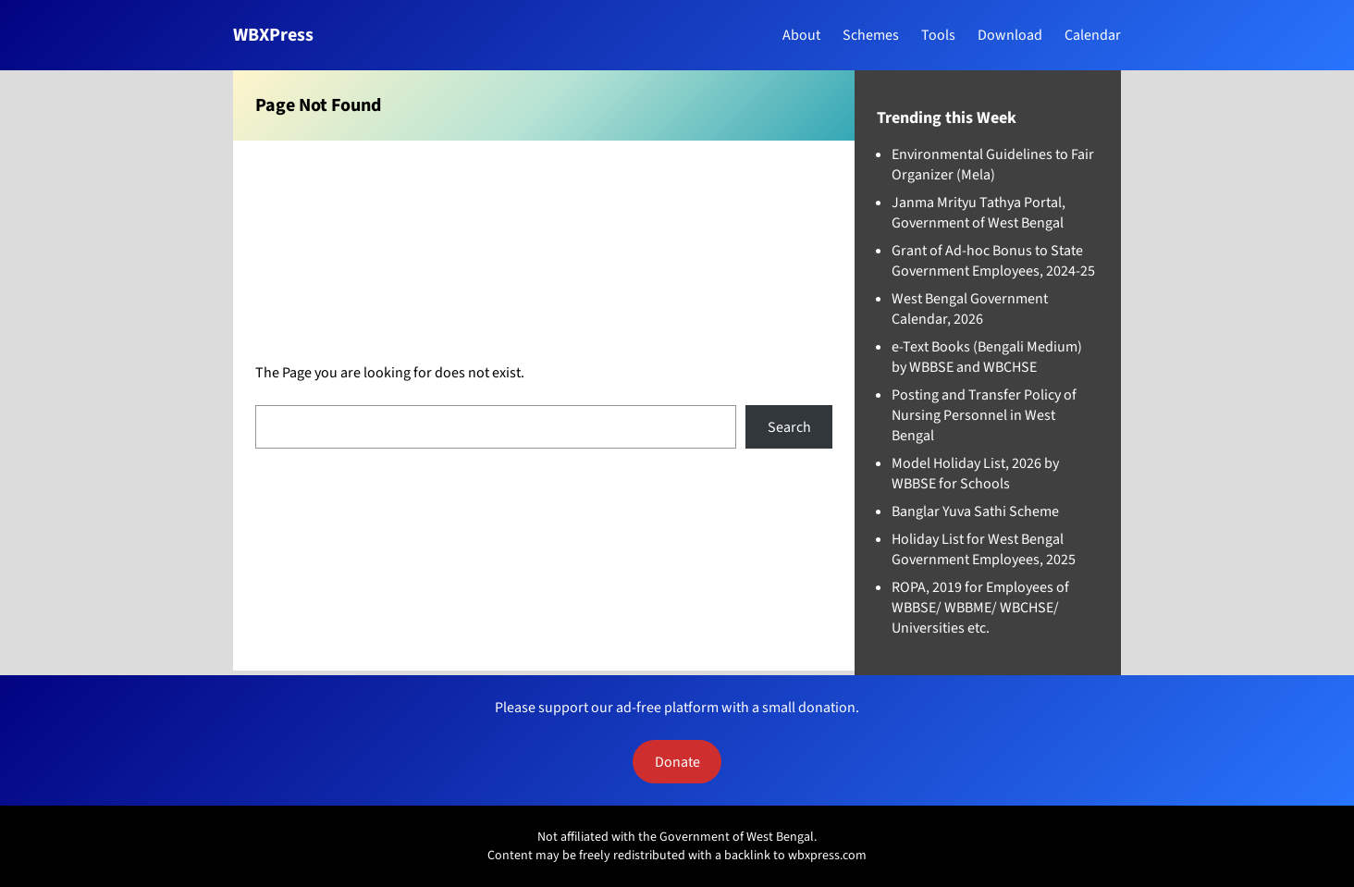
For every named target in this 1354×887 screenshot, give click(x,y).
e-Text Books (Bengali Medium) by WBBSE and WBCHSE (987, 357)
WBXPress (273, 35)
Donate (677, 762)
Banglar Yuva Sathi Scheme (975, 511)
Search (789, 427)
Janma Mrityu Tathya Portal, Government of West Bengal (978, 212)
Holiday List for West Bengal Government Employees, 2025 (984, 549)
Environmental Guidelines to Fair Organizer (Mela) (993, 164)
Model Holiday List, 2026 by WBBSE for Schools (975, 473)
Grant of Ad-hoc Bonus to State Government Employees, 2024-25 (993, 260)
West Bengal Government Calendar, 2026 (970, 309)
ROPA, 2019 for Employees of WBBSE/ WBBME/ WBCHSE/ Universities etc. (980, 607)
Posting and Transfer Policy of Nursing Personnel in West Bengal (984, 415)
